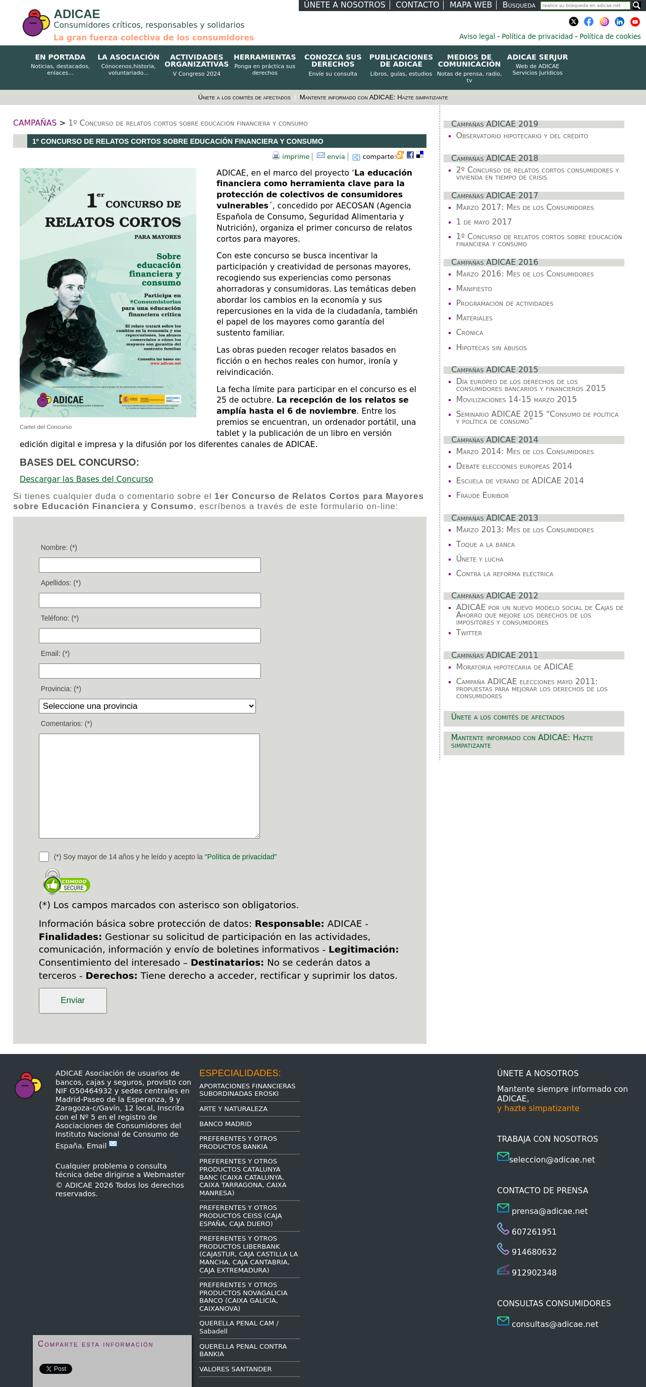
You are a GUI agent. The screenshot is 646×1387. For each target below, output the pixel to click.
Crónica (469, 332)
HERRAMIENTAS (265, 65)
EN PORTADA (60, 65)
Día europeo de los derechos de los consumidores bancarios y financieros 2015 (531, 385)
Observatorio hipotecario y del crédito (522, 135)
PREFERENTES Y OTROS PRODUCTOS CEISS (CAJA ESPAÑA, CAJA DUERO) (240, 1215)
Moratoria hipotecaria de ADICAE (515, 667)
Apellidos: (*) (61, 583)
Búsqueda (519, 5)
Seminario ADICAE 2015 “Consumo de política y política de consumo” (537, 418)
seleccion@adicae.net (552, 1159)
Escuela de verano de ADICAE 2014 (520, 480)
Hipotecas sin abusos (491, 347)
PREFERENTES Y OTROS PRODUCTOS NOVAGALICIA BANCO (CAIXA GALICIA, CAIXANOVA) (243, 1296)
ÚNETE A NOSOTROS (345, 5)
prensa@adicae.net (550, 1211)
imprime (295, 156)
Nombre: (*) (59, 547)
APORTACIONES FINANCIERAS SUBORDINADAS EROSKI (247, 1090)
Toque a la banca (485, 544)
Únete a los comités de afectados (245, 97)
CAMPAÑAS (35, 123)
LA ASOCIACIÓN (128, 65)
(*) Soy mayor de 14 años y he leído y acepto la (165, 857)
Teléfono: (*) (60, 618)
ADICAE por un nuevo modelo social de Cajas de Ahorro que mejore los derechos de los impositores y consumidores (540, 615)
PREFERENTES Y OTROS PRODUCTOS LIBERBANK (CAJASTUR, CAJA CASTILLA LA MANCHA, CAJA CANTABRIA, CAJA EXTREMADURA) (248, 1254)
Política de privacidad (537, 36)
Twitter (469, 632)
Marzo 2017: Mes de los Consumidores (525, 207)
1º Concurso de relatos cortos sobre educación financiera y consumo (187, 123)
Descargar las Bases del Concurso (86, 479)
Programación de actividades (505, 303)
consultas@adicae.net (555, 1324)
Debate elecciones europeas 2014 (514, 466)
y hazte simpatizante (538, 1108)
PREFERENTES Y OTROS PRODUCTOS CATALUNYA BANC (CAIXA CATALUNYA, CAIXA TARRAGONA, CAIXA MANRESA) (243, 1176)
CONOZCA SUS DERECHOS (333, 65)
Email (102, 1146)
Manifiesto (474, 288)
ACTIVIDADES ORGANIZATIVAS (197, 65)
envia (336, 156)
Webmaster (164, 1175)
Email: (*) (55, 653)
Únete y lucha (480, 559)
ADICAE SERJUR (538, 65)
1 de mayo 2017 (484, 222)
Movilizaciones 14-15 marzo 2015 (516, 399)
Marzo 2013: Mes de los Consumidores (525, 529)
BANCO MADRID (225, 1124)
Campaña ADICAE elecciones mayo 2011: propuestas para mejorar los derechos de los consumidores (532, 689)
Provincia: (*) (61, 689)
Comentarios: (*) (66, 723)
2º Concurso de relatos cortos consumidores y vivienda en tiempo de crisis (537, 173)
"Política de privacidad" (241, 857)
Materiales (474, 317)
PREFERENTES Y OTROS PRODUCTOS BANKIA (238, 1142)
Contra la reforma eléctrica (505, 573)
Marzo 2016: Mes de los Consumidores (525, 274)
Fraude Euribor (482, 495)
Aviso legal (477, 36)
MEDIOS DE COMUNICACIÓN (469, 68)
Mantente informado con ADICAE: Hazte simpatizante (374, 97)
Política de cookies (610, 36)
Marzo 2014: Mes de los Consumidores (525, 451)
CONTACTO (417, 5)
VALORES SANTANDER (235, 1369)
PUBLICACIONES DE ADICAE (401, 65)
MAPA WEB (471, 5)
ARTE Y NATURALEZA (233, 1109)
